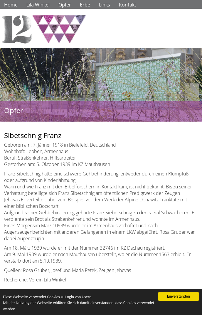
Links (104, 4)
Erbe (85, 4)
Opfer (64, 4)
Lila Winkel (38, 4)
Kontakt (127, 4)
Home (11, 4)
